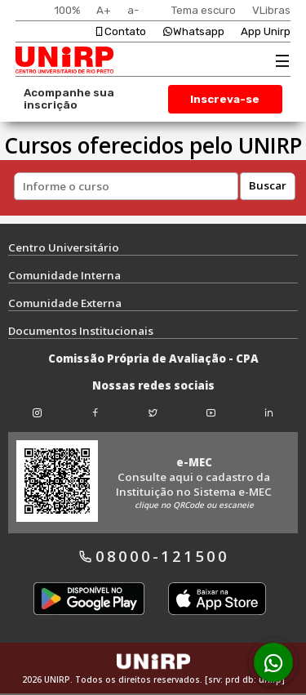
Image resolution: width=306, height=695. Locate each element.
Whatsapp (193, 31)
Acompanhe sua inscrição (69, 99)
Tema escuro (203, 10)
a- (133, 10)
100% (67, 10)
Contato (120, 31)
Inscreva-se (224, 99)
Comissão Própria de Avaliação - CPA (153, 358)
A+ (103, 10)
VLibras (271, 10)
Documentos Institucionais (80, 330)
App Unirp (265, 31)
